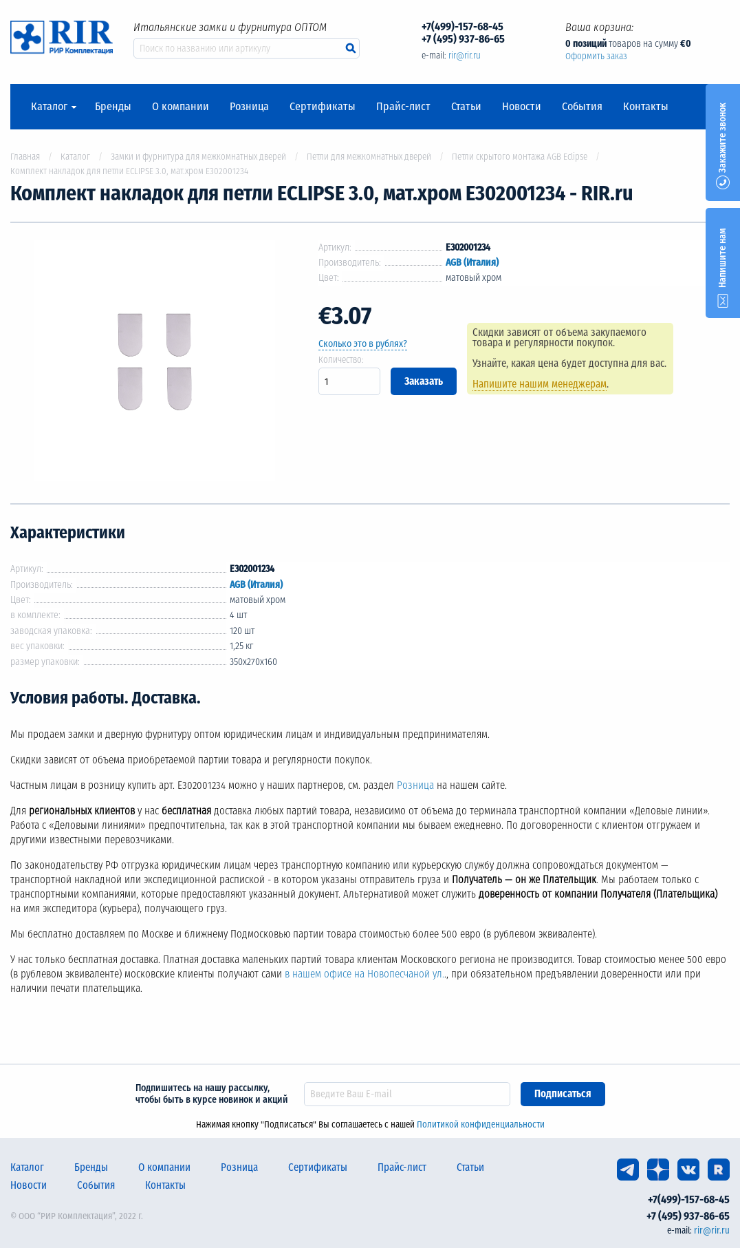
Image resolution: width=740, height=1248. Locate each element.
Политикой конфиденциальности (481, 1124)
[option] (154, 363)
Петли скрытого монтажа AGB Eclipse (519, 156)
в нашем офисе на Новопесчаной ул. (364, 974)
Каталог (49, 106)
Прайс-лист (403, 106)
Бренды (113, 106)
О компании (180, 106)
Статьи (466, 106)
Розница (249, 106)
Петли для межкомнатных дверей (369, 156)
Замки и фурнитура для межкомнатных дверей (198, 156)
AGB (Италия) (472, 262)
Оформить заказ (596, 56)
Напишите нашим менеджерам (539, 384)
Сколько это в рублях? (362, 344)
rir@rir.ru (464, 55)
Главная (25, 156)
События (582, 106)
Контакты (645, 106)
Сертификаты (323, 106)
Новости (521, 106)
